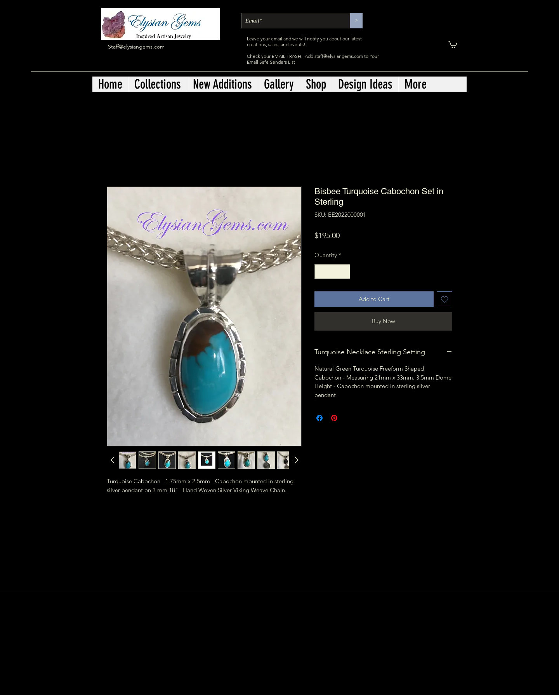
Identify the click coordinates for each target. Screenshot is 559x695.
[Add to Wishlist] (445, 299)
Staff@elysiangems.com (136, 46)
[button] (452, 44)
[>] (356, 20)
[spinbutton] (332, 272)
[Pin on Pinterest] (334, 418)
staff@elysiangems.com (338, 56)
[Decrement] (321, 272)
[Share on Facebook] (319, 418)
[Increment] (344, 272)
